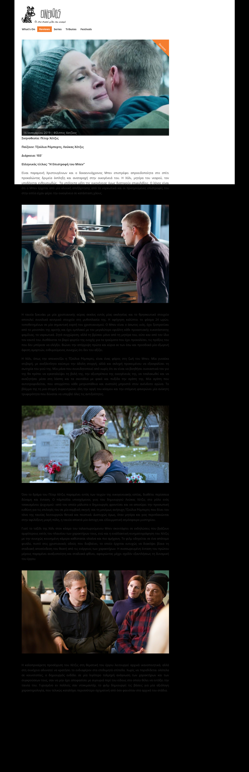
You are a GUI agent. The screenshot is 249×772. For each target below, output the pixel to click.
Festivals (86, 29)
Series (58, 29)
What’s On (28, 29)
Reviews (44, 29)
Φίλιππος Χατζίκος (65, 132)
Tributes (71, 29)
